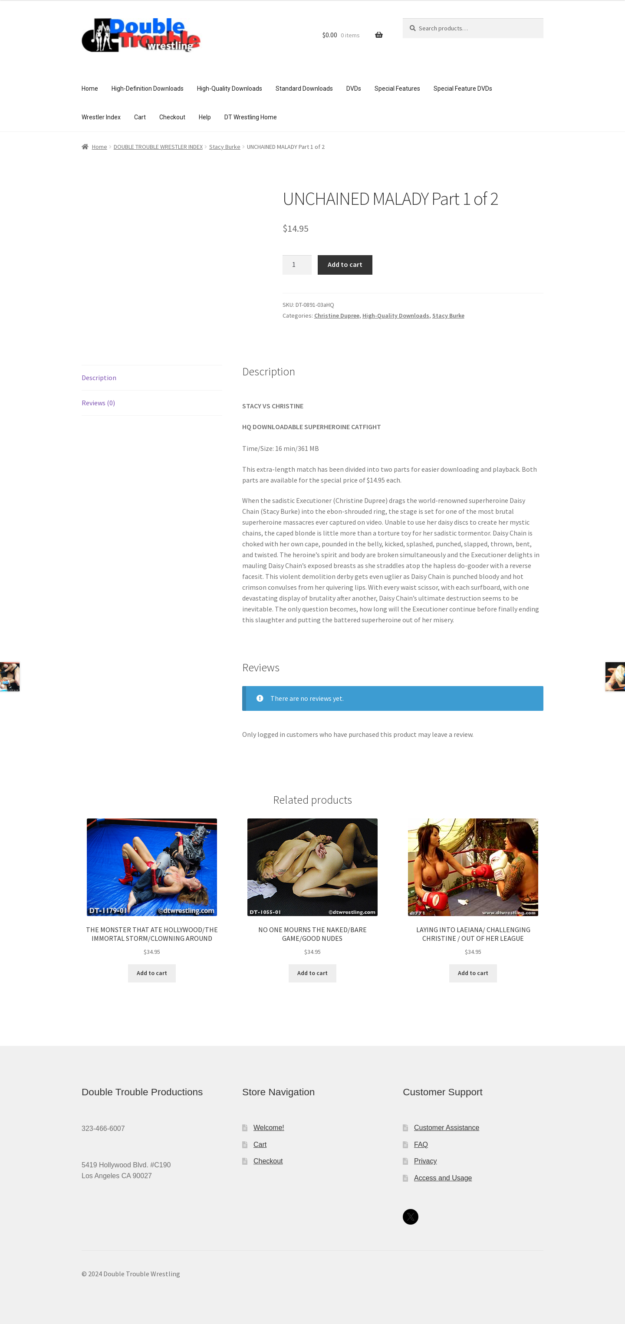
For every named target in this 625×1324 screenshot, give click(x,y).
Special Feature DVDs (463, 88)
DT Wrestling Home (250, 117)
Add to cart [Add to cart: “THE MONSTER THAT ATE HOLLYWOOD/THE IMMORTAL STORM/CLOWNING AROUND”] (152, 973)
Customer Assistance (446, 1127)
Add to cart (345, 264)
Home (90, 88)
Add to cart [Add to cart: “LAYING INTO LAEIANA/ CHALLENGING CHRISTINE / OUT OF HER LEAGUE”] (473, 973)
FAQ (421, 1144)
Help (205, 117)
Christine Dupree (336, 315)
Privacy (425, 1161)
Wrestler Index (101, 117)
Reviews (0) (98, 402)
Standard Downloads (304, 88)
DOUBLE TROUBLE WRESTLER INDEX (158, 147)
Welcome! (268, 1127)
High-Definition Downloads (148, 88)
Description (99, 377)
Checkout (172, 117)
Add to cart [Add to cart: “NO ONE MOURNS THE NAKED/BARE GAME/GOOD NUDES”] (312, 973)
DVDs (353, 88)
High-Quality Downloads (229, 88)
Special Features (397, 88)
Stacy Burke (224, 147)
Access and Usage (443, 1178)
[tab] (152, 378)
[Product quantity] (297, 265)
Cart (140, 117)
